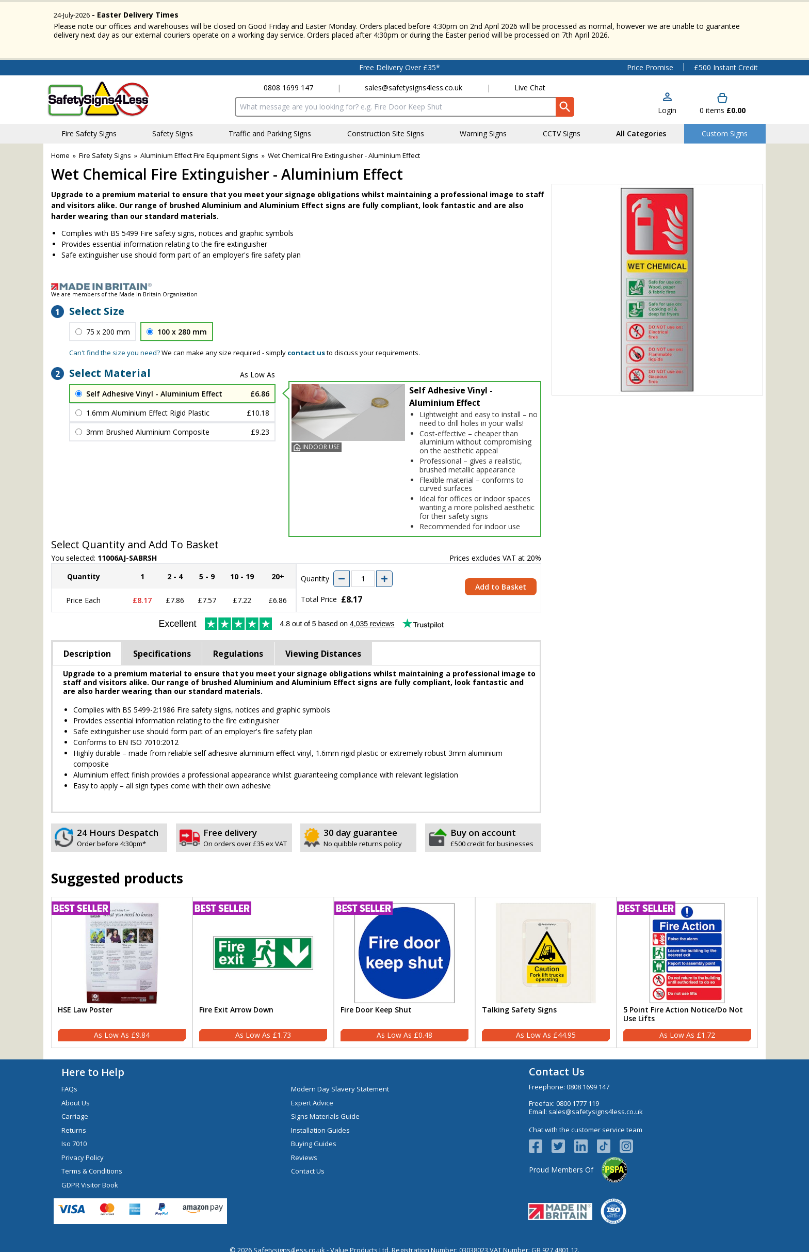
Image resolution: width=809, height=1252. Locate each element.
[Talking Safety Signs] (546, 965)
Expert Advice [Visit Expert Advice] (312, 1095)
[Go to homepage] (107, 91)
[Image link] (404, 278)
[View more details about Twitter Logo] (563, 1138)
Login (667, 102)
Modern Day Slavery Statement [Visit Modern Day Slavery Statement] (340, 1081)
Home (60, 147)
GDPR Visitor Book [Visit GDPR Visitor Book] (89, 1177)
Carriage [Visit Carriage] (74, 1108)
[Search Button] (565, 99)
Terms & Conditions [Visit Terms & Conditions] (91, 1163)
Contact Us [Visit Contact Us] (308, 1163)
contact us (306, 345)
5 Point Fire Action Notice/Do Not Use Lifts (683, 1007)
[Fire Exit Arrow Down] (263, 965)
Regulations (238, 646)
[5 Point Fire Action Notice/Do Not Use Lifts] (687, 965)
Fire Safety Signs (105, 147)
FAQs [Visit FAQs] (69, 1081)
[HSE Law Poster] (121, 965)
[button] (667, 96)
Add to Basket (500, 579)
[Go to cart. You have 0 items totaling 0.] (723, 96)
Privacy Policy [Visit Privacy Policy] (82, 1149)
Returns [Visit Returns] (73, 1122)
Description (87, 646)
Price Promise (650, 60)
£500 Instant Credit (726, 60)
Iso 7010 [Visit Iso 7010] (74, 1135)
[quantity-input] (363, 571)
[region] (122, 945)
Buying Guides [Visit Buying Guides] (313, 1135)
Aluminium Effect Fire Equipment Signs (199, 147)
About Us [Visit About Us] (75, 1095)
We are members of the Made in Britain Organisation (124, 286)
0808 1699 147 (288, 80)
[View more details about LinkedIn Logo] (585, 1138)
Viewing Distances (323, 646)
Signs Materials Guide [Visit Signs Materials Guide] (325, 1108)
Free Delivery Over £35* (399, 60)
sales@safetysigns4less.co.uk (413, 80)
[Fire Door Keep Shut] (404, 965)
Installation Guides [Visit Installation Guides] (320, 1122)
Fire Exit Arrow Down (236, 1002)
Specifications (162, 646)
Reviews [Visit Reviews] (304, 1149)
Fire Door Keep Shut (376, 1002)
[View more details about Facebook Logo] (540, 1138)
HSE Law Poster (85, 1002)
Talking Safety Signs (519, 1002)
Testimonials (111, 59)
